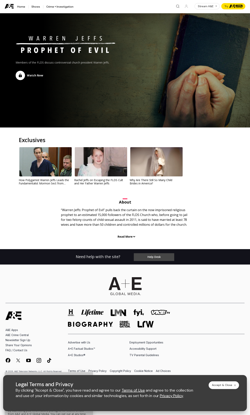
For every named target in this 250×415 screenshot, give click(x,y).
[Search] (178, 6)
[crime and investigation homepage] (125, 322)
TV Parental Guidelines (144, 353)
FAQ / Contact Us (16, 348)
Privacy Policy (97, 369)
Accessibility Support (142, 347)
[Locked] (20, 75)
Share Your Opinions (18, 343)
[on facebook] (7, 359)
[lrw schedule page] (146, 322)
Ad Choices (163, 369)
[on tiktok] (49, 359)
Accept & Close (224, 385)
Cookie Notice (143, 369)
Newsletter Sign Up (17, 338)
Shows (35, 6)
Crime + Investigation (59, 6)
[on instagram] (39, 359)
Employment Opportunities (146, 341)
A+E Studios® (76, 353)
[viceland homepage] (160, 311)
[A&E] (9, 6)
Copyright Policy (120, 369)
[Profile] (186, 6)
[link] (45, 162)
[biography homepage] (90, 322)
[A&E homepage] (13, 314)
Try (233, 6)
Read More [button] (125, 236)
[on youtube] (28, 359)
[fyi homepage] (139, 311)
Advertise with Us (79, 341)
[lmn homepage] (119, 311)
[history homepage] (71, 311)
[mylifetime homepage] (92, 311)
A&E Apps (11, 328)
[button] (29, 75)
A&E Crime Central (17, 333)
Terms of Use (76, 369)
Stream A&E (207, 6)
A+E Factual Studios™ (81, 347)
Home (21, 6)
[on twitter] (18, 359)
